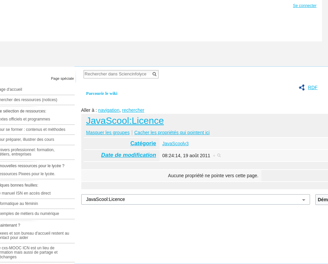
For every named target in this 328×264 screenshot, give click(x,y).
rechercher (133, 110)
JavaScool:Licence (125, 120)
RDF (313, 87)
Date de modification (128, 155)
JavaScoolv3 (175, 143)
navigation (109, 110)
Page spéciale (62, 78)
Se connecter (305, 5)
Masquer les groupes (108, 132)
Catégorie (143, 143)
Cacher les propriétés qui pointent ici (171, 132)
